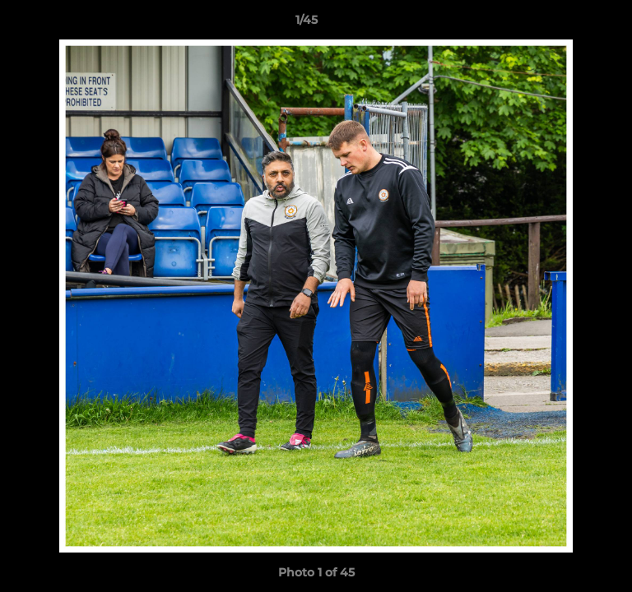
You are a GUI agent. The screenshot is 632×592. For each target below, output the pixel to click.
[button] (573, 23)
